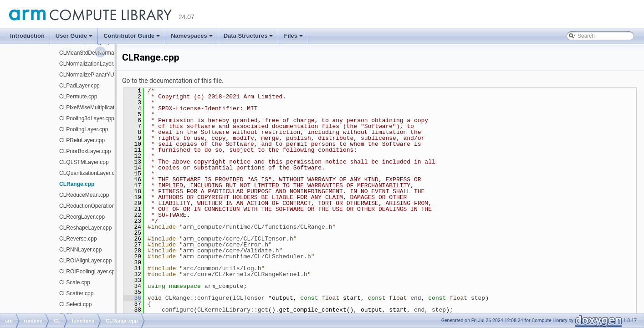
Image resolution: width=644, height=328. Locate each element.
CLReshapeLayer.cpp (85, 228)
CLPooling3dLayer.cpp (86, 118)
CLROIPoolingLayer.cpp (88, 271)
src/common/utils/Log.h (222, 268)
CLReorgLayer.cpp (82, 217)
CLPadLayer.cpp (79, 85)
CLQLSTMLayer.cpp (84, 162)
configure (178, 310)
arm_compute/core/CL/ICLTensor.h (238, 239)
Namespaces (192, 35)
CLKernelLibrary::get (232, 310)
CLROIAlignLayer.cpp (85, 260)
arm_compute (224, 286)
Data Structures (248, 35)
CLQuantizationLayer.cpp (90, 173)
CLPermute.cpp (78, 96)
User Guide (74, 35)
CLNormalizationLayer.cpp (91, 64)
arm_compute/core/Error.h (225, 245)
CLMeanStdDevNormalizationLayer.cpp (107, 53)
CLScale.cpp (74, 282)
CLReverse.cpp (78, 239)
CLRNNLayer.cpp (80, 249)
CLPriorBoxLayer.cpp (85, 151)
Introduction (27, 35)
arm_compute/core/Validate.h (231, 250)
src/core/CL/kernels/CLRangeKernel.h (245, 274)
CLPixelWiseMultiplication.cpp (95, 107)
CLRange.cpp (76, 184)
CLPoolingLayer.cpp (83, 129)
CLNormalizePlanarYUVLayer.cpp (100, 75)
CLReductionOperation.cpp (92, 206)
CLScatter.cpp (76, 293)
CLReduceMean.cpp (84, 195)
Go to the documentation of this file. (173, 80)
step (478, 298)
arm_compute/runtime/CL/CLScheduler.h (247, 256)
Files (293, 35)
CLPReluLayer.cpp (82, 140)
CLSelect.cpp (75, 304)
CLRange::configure (197, 298)
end (415, 298)
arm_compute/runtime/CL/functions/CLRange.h (257, 227)
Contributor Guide (131, 35)
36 (132, 298)
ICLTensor (249, 298)
